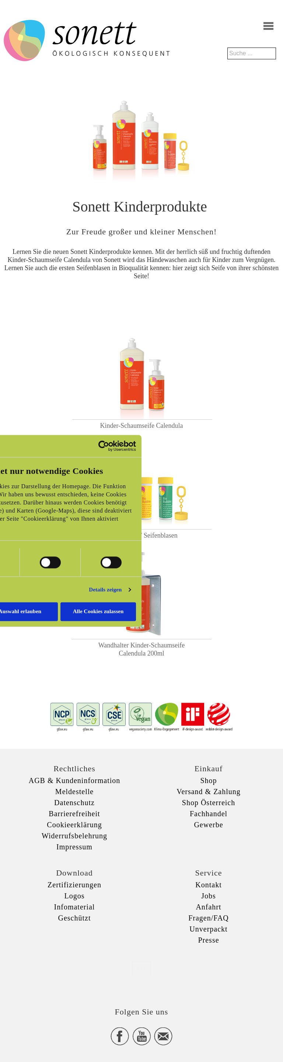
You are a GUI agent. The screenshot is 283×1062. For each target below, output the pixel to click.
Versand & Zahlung (209, 791)
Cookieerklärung (74, 825)
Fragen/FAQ (208, 918)
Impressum (74, 847)
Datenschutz (74, 803)
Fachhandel (208, 814)
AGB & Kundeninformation (74, 780)
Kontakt (208, 885)
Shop (208, 780)
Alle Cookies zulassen (98, 612)
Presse (208, 940)
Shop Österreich (208, 803)
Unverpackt (208, 929)
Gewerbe (208, 825)
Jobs (208, 896)
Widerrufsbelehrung (74, 836)
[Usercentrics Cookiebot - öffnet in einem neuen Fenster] (103, 445)
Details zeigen (105, 590)
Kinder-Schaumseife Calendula (141, 425)
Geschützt (74, 918)
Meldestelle (74, 791)
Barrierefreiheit (74, 814)
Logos (74, 896)
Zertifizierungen (74, 885)
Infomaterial (74, 907)
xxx (141, 969)
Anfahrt (208, 907)
